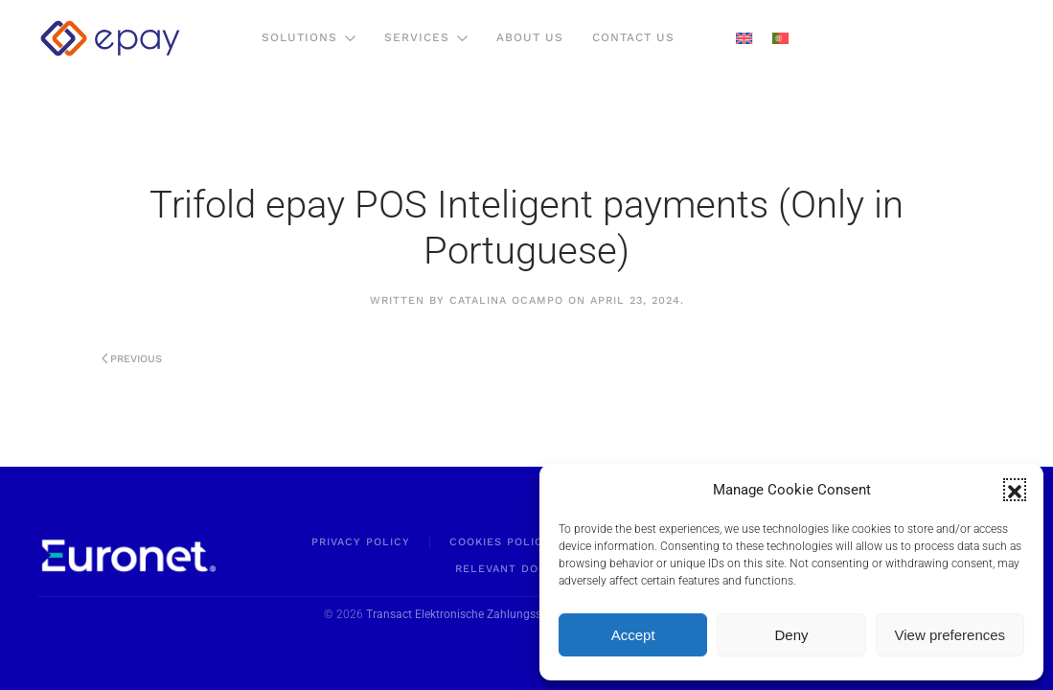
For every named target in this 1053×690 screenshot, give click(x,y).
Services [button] (426, 37)
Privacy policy (360, 542)
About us (529, 37)
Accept (633, 635)
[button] (1014, 489)
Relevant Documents (526, 569)
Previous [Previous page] (132, 359)
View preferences (950, 635)
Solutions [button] (308, 37)
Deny (791, 635)
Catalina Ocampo (506, 300)
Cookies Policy (500, 542)
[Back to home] (110, 38)
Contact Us (633, 37)
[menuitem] (743, 38)
